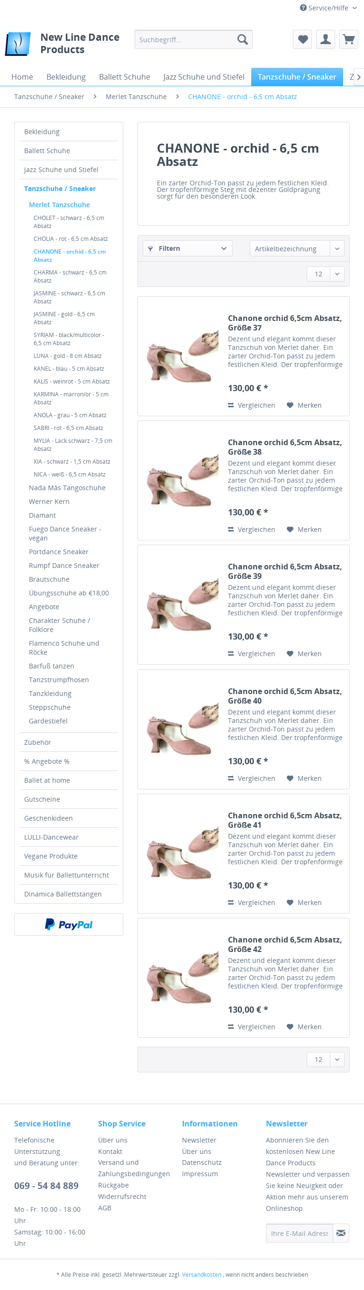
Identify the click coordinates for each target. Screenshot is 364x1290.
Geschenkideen (48, 818)
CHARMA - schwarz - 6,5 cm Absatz (70, 276)
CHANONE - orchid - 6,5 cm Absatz (70, 255)
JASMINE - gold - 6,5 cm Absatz (64, 318)
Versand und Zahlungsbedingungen (134, 1168)
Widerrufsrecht (122, 1196)
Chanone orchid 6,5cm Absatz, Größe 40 (285, 695)
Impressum (200, 1173)
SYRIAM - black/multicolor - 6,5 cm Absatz (69, 339)
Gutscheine (42, 799)
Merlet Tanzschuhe (59, 204)
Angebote (44, 606)
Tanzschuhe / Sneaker (60, 188)
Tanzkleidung (50, 693)
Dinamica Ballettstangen (63, 893)
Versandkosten (201, 1275)
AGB (104, 1207)
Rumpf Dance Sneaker (64, 565)
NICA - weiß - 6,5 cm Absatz (70, 474)
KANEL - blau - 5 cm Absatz (69, 369)
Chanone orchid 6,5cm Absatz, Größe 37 (285, 322)
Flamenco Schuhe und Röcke (64, 648)
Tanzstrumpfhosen (59, 679)
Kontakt (110, 1151)
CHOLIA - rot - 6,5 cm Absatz (71, 239)
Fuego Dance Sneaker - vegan (65, 533)
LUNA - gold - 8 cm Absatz (68, 356)
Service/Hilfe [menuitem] (325, 7)
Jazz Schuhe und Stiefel (61, 169)
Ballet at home (47, 780)
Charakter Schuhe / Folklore (59, 625)
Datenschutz (202, 1162)
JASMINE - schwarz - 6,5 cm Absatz (69, 297)
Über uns (112, 1139)
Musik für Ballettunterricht (66, 874)
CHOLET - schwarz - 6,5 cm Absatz (69, 222)
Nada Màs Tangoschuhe (67, 487)
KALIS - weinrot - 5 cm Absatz (72, 381)
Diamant (42, 515)
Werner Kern (49, 501)
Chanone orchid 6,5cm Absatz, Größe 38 (285, 447)
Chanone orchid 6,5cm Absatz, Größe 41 (285, 820)
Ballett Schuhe (47, 150)
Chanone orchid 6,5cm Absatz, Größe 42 (285, 944)
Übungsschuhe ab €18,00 (69, 592)
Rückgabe (113, 1184)
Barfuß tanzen (51, 665)
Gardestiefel (48, 720)
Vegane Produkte (51, 855)
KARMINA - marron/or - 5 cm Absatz (71, 398)
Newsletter (199, 1139)
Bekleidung (42, 131)
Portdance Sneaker (59, 551)
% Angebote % (47, 761)
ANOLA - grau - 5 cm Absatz (70, 415)
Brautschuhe (49, 579)
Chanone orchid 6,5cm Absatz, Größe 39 (285, 571)
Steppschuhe (50, 707)
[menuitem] (194, 39)
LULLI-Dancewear (51, 837)
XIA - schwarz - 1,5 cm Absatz (72, 461)
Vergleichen (251, 405)
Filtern (164, 248)
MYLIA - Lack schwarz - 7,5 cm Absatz (73, 445)
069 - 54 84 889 (46, 1186)
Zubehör (37, 742)
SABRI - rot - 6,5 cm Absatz (68, 428)
